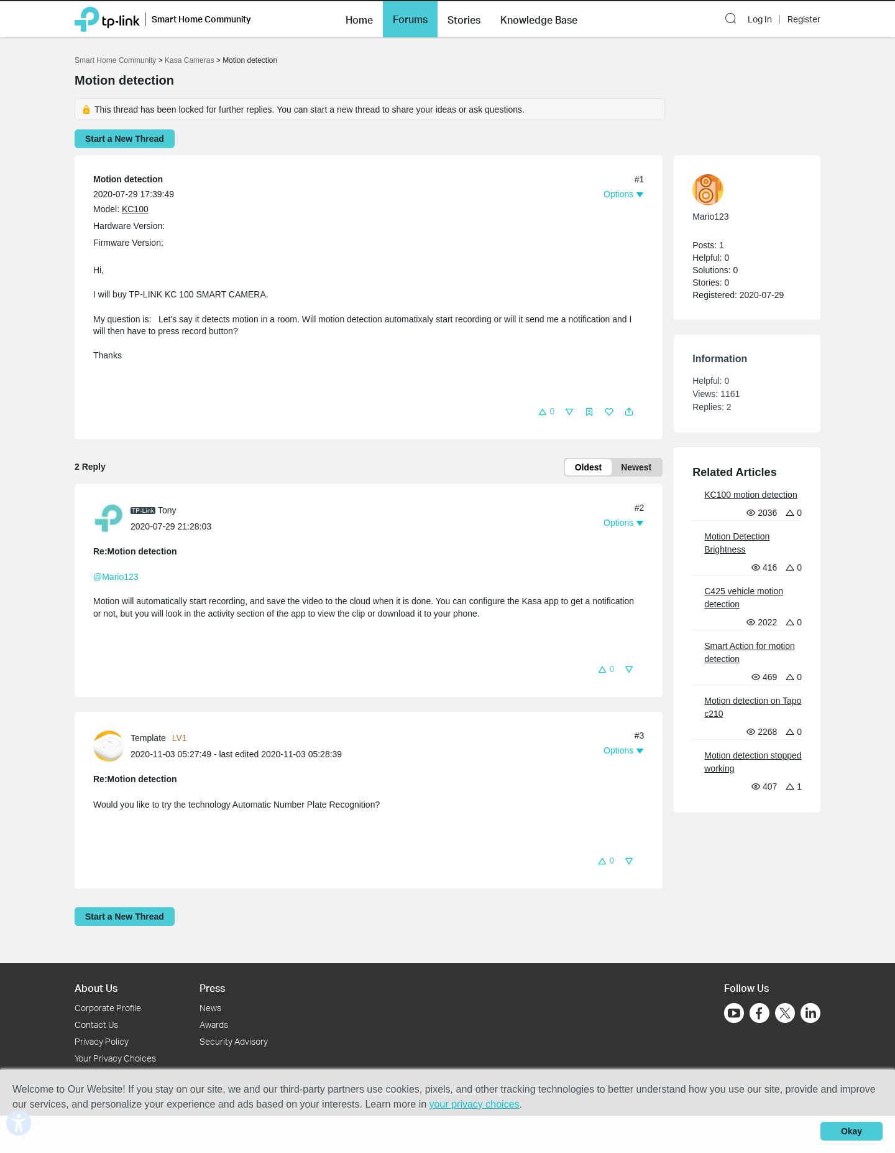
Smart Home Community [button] (201, 19)
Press (212, 987)
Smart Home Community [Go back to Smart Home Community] (115, 60)
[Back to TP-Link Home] (107, 18)
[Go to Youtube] (734, 1013)
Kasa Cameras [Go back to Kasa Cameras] (189, 60)
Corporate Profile (108, 1007)
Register (803, 19)
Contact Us (96, 1024)
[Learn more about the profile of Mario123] (740, 189)
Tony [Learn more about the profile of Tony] (167, 510)
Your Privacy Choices (115, 1058)
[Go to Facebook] (759, 1013)
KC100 (135, 209)
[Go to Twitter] (785, 1014)
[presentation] (108, 518)
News (210, 1007)
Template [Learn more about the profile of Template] (148, 738)
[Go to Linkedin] (810, 1013)
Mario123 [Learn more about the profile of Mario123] (710, 217)
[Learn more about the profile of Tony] (112, 518)
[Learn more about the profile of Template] (112, 745)
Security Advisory (234, 1041)
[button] (359, 18)
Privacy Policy (102, 1041)
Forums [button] (410, 19)
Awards (214, 1024)
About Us (96, 987)
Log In (760, 19)
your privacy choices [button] (474, 1104)
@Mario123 (116, 577)
